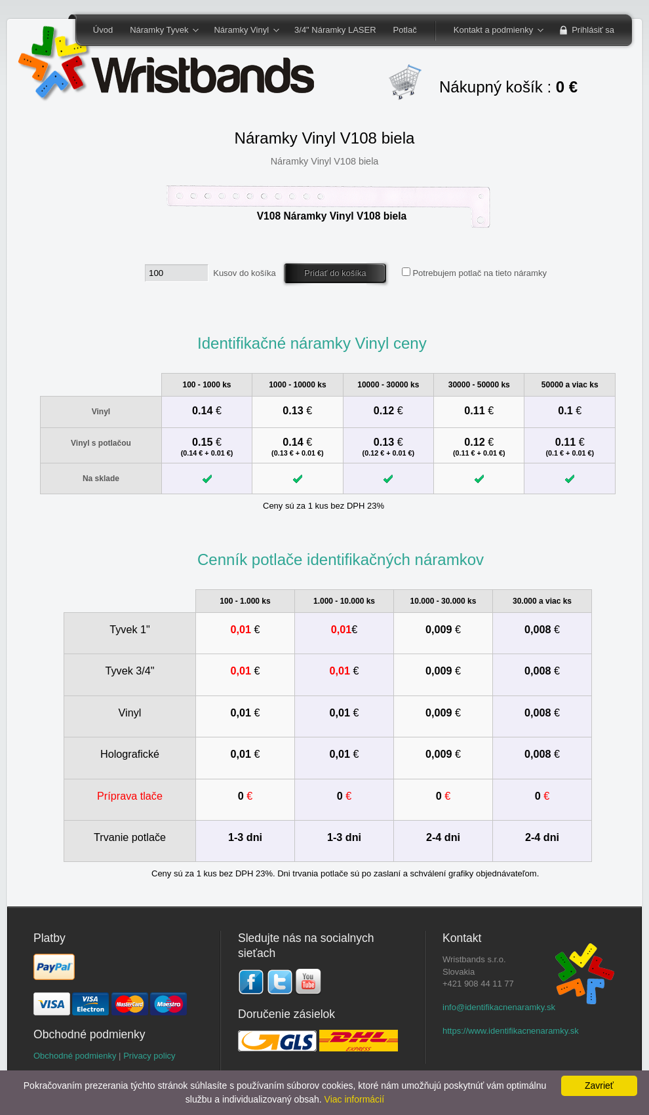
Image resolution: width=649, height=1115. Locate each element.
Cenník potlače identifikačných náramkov (340, 559)
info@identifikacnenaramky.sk (498, 1007)
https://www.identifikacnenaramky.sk (510, 1031)
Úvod (103, 30)
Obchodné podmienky (74, 1056)
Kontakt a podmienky (494, 31)
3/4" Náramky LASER (335, 30)
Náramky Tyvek (160, 31)
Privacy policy (149, 1056)
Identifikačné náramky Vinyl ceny (312, 343)
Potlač (405, 30)
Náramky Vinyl (242, 31)
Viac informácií (354, 1099)
